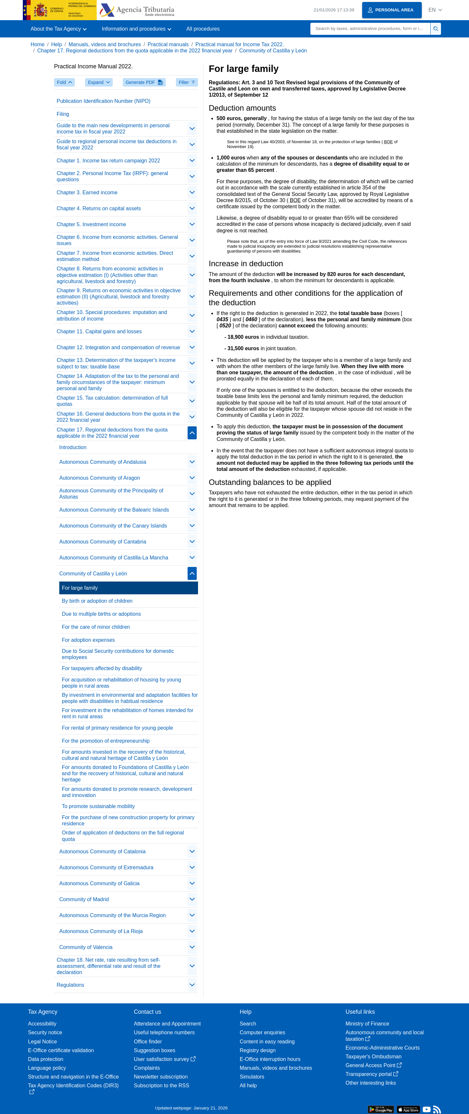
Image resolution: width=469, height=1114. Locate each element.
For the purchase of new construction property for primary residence (128, 820)
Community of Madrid (84, 899)
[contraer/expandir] (192, 128)
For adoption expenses (88, 640)
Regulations (70, 985)
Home (38, 44)
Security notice (45, 1032)
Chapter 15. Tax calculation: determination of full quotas (112, 401)
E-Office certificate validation (61, 1050)
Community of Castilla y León (273, 50)
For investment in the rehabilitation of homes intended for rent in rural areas (127, 713)
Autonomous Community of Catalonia (102, 851)
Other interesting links (371, 1083)
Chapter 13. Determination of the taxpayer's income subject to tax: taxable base (116, 363)
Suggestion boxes (154, 1050)
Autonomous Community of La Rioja (101, 931)
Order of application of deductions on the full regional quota (123, 836)
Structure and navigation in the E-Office (73, 1077)
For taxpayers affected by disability (102, 668)
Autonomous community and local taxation (385, 1035)
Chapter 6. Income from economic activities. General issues (117, 240)
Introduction (73, 447)
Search (248, 1023)
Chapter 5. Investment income (91, 224)
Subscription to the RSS (161, 1085)
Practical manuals (168, 44)
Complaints (147, 1068)
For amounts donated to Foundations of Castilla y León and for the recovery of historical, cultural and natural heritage (125, 773)
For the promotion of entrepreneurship (105, 741)
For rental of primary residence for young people (117, 728)
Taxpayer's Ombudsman (374, 1056)
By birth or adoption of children (97, 601)
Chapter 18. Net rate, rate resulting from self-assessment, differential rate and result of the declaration (109, 966)
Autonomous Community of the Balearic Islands (114, 510)
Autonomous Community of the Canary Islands (113, 526)
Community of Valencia (85, 947)
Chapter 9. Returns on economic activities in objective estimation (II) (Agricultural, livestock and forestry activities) (119, 297)
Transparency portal (372, 1074)
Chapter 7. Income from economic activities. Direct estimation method (115, 256)
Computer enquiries (262, 1032)
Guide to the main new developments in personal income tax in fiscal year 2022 (113, 128)
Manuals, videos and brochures (105, 44)
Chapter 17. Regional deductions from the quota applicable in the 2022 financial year (135, 50)
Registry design (258, 1050)
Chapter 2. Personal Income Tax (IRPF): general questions (112, 176)
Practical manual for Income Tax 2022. (239, 44)
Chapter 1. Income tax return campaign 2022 (108, 160)
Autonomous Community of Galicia (99, 883)
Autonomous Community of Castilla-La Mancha (113, 557)
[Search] (370, 29)
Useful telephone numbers (164, 1032)
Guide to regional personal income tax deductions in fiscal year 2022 (117, 144)
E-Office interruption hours (270, 1059)
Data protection (46, 1059)
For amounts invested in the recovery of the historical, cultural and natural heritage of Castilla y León (124, 755)
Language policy (47, 1068)
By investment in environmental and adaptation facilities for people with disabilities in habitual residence (130, 698)
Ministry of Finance (367, 1023)
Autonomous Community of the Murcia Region (112, 915)
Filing (63, 114)
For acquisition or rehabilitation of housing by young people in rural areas (121, 683)
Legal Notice (42, 1041)
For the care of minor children (96, 627)
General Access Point (374, 1065)
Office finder (148, 1041)
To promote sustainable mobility (98, 806)
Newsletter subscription (161, 1077)
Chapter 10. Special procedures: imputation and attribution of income (112, 315)
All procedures (203, 29)
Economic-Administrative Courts (383, 1048)
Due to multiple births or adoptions (101, 614)
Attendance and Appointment (167, 1023)
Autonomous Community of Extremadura (106, 867)
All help (248, 1085)
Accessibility (42, 1023)
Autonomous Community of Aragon (99, 478)
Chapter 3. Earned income (87, 192)
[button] (435, 10)
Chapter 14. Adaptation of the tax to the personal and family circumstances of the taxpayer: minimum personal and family (118, 382)
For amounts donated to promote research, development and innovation (127, 792)
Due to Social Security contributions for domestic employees (118, 654)
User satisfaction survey (165, 1059)
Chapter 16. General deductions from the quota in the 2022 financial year (118, 417)
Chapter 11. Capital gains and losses (99, 331)
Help (56, 44)
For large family (80, 588)
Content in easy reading (267, 1041)
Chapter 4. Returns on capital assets (99, 208)
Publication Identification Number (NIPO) (103, 101)
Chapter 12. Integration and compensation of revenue (118, 347)
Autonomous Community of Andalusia (102, 462)
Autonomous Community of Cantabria (102, 541)
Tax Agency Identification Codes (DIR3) (73, 1088)
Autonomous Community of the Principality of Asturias (111, 494)
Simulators (252, 1077)
